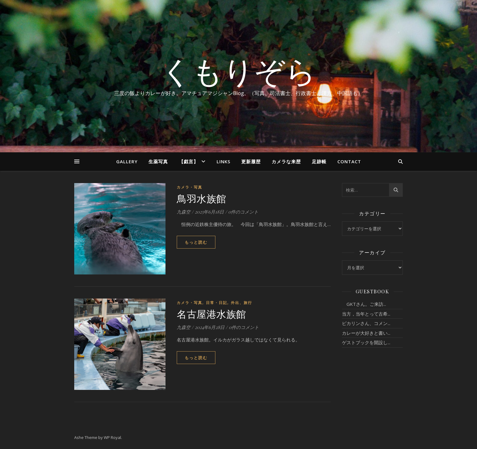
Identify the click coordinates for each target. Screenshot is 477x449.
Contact (349, 161)
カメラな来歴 (286, 161)
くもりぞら (238, 70)
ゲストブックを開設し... (366, 342)
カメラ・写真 (189, 187)
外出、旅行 (241, 302)
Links (223, 161)
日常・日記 (216, 302)
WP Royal (112, 437)
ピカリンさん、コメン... (366, 323)
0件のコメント (243, 212)
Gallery (127, 161)
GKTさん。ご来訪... (364, 304)
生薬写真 (158, 161)
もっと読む (196, 242)
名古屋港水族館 (211, 313)
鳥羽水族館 (201, 198)
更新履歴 (251, 161)
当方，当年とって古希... (366, 314)
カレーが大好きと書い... (366, 333)
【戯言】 (188, 161)
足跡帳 (319, 161)
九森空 (183, 212)
